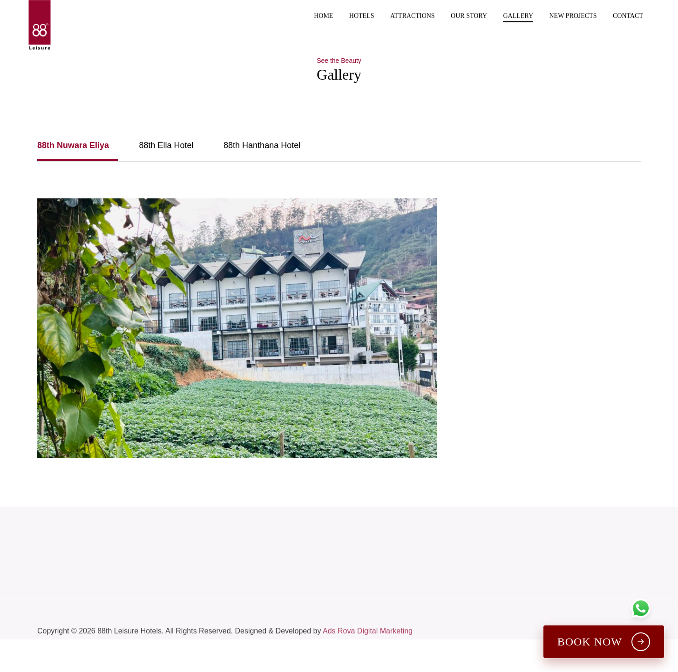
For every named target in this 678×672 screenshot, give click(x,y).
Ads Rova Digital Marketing (368, 645)
